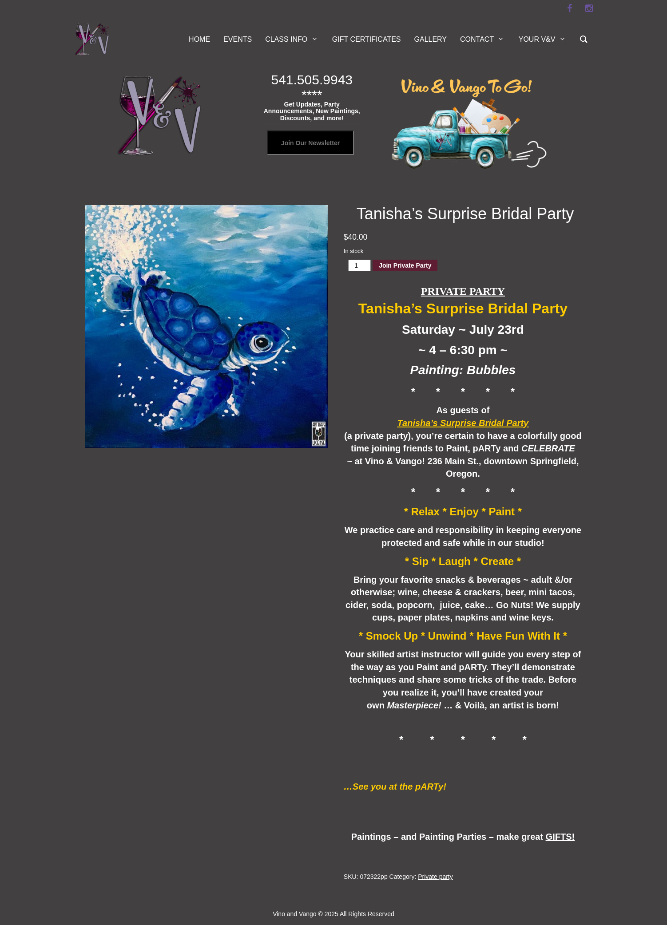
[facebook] (569, 8)
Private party (435, 876)
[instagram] (588, 8)
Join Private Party (405, 265)
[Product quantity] (359, 265)
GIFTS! (560, 837)
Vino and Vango (294, 913)
